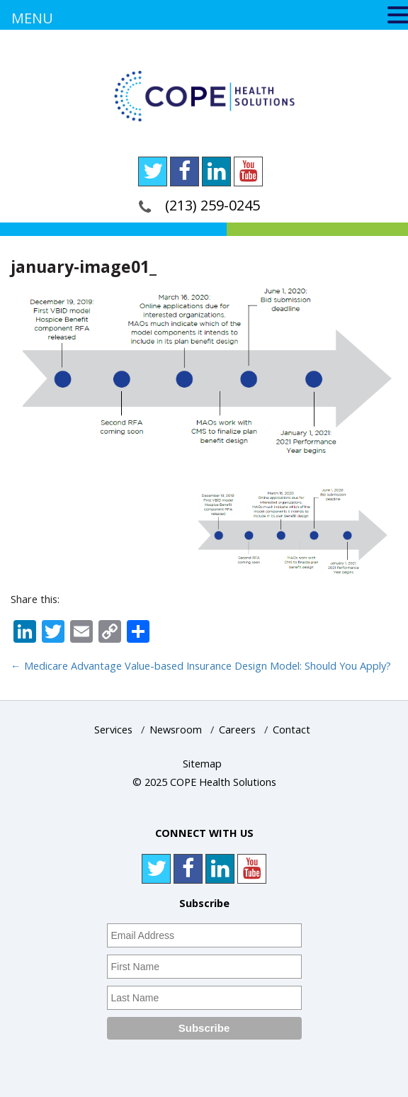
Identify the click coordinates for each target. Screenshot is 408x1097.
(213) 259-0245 (212, 205)
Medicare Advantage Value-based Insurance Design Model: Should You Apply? (201, 666)
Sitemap (202, 763)
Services (113, 729)
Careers (237, 729)
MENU (32, 18)
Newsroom (175, 729)
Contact (291, 729)
